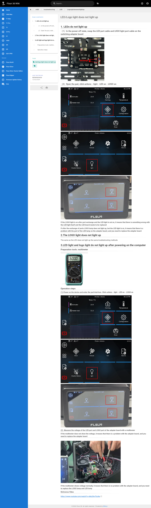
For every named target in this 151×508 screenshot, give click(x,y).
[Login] (147, 3)
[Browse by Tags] (97, 3)
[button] (142, 3)
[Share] (41, 87)
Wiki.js (105, 506)
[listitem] (44, 21)
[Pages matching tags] (34, 66)
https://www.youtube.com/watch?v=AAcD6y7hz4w (80, 496)
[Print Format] (46, 87)
